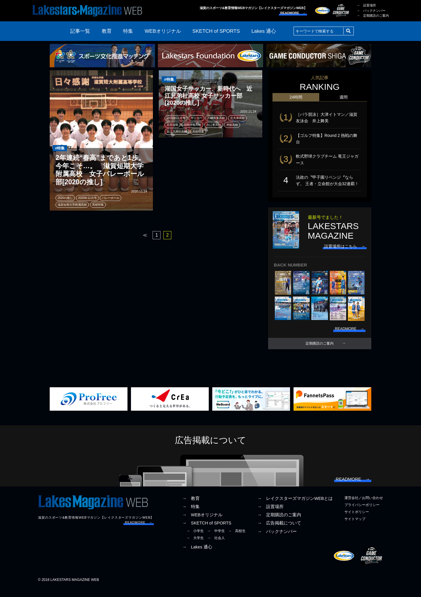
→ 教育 (191, 507)
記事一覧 (80, 31)
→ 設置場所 (366, 5)
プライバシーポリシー (361, 513)
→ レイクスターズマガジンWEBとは (295, 507)
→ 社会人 (216, 546)
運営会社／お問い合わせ (363, 506)
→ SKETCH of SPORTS (206, 531)
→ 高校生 (237, 539)
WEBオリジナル (163, 31)
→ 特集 (191, 515)
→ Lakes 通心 (197, 555)
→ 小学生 (195, 539)
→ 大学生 (195, 546)
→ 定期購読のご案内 (373, 15)
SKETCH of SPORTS (216, 31)
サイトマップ (354, 527)
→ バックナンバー (371, 10)
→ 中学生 (216, 539)
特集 (128, 31)
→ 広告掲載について (279, 531)
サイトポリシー (356, 520)
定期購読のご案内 (319, 349)
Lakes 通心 (263, 31)
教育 (107, 31)
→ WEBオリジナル (202, 523)
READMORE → (293, 13)
